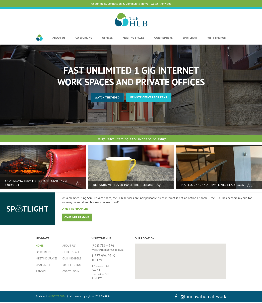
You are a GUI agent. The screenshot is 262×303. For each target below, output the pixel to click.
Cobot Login (70, 271)
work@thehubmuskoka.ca (107, 250)
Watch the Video (107, 97)
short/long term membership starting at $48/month (43, 183)
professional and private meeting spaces (216, 184)
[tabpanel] (158, 203)
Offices (107, 38)
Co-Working (83, 38)
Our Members (163, 38)
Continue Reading (76, 217)
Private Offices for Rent (148, 97)
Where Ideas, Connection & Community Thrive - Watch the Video (131, 4)
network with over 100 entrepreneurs (127, 184)
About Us (59, 38)
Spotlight (190, 38)
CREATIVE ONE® (57, 296)
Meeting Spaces (133, 38)
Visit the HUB (216, 38)
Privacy (41, 271)
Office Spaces (71, 252)
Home (39, 245)
